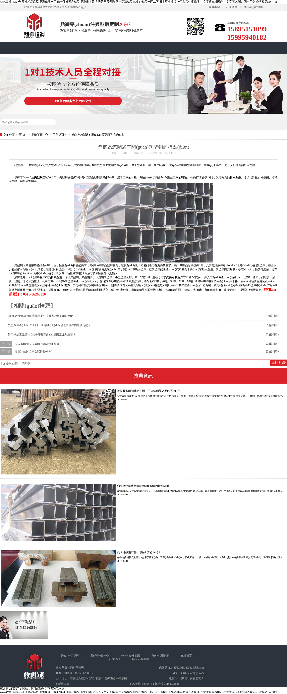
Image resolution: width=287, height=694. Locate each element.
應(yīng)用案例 (160, 655)
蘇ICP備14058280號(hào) (189, 667)
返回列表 (278, 363)
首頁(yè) (202, 19)
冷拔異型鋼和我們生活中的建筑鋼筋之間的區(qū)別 (148, 390)
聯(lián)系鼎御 (140, 659)
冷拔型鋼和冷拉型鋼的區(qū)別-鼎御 (37, 343)
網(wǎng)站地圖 (253, 7)
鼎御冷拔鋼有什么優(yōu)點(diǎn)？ (139, 552)
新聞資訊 (114, 659)
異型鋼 (38, 177)
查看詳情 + (272, 343)
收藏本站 (214, 7)
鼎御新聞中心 (40, 134)
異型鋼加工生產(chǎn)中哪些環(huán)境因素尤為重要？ (42, 334)
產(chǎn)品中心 (99, 655)
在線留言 (231, 7)
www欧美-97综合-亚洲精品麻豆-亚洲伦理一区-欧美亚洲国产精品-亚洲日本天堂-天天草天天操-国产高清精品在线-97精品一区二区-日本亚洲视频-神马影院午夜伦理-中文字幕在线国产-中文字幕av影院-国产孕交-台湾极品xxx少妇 (138, 1)
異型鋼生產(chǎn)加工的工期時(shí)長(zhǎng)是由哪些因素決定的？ (49, 325)
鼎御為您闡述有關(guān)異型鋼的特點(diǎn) (98, 134)
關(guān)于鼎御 (70, 655)
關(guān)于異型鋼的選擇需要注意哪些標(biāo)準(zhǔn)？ (42, 315)
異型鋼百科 (60, 134)
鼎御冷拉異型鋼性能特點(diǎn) (33, 351)
